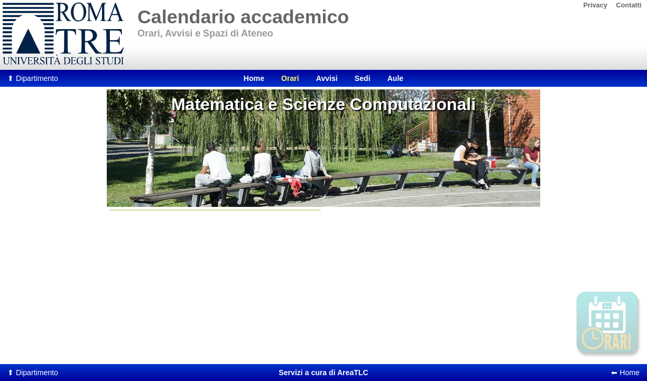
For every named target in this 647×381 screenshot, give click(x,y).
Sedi (363, 78)
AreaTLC (323, 372)
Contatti (628, 5)
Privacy (595, 5)
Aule (395, 78)
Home (254, 78)
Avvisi (327, 78)
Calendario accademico (243, 17)
